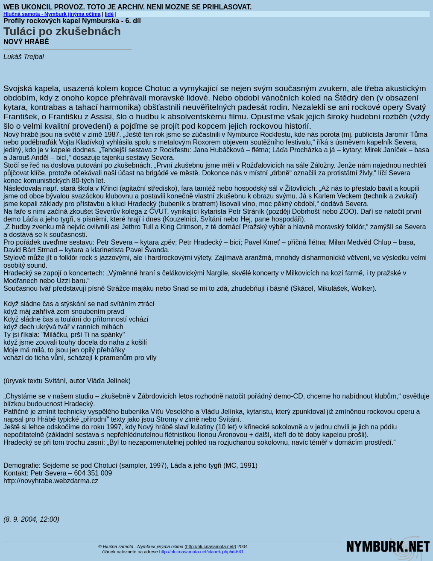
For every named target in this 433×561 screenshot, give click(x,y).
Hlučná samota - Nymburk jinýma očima (51, 14)
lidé (109, 14)
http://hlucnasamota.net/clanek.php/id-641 (201, 551)
